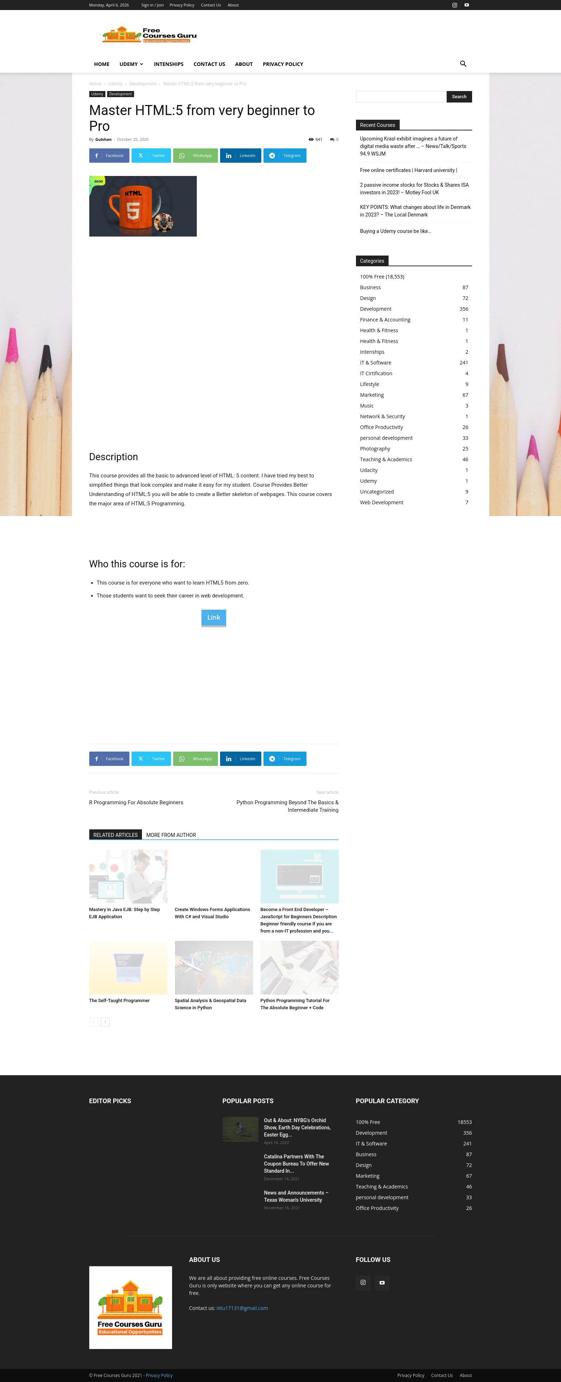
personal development (386, 437)
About (233, 5)
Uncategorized (377, 491)
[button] (463, 64)
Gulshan (103, 139)
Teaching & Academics (386, 459)
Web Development (382, 502)
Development (142, 84)
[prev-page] (93, 1022)
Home (102, 64)
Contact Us (211, 5)
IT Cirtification (376, 373)
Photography (375, 448)
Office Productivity (381, 427)
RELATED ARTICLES (116, 835)
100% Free (372, 276)
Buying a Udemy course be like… (396, 231)
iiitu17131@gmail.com (242, 1308)
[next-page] (105, 1022)
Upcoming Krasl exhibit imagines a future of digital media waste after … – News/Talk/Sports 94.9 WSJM (413, 146)
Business (370, 287)
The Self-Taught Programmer (119, 1000)
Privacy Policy (182, 5)
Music (367, 405)
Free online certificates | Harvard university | (408, 170)
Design (368, 298)
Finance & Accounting (385, 319)
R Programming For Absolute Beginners (136, 802)
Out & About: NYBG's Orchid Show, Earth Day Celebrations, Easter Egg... (297, 1127)
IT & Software (375, 362)
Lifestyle (369, 384)
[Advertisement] (341, 36)
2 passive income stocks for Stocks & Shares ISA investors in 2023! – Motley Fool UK (414, 188)
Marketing (372, 394)
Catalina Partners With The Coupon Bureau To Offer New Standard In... (296, 1164)
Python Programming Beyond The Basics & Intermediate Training (287, 806)
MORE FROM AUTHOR (171, 835)
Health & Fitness (379, 330)
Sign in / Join (152, 5)
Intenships (169, 64)
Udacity (369, 470)
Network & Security (382, 416)
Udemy (131, 64)
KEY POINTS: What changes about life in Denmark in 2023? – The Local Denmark (415, 211)
